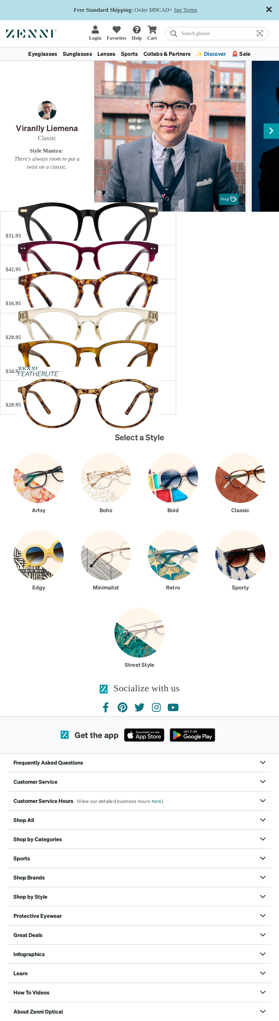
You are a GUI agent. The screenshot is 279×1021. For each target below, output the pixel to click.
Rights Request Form (160, 979)
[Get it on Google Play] (192, 654)
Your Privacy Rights (245, 979)
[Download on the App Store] (144, 654)
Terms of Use (27, 979)
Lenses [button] (106, 53)
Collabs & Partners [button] (167, 53)
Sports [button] (129, 53)
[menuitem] (139, 53)
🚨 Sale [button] (241, 53)
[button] (173, 33)
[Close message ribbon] (269, 10)
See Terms (185, 10)
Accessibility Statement (203, 979)
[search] (132, 33)
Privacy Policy (56, 979)
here (157, 720)
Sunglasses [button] (77, 53)
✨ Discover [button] (211, 53)
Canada (70, 968)
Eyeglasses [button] (42, 53)
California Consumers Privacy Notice (105, 979)
